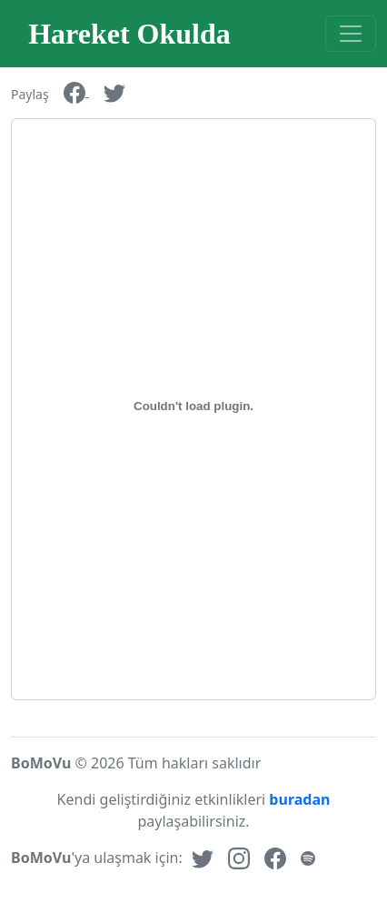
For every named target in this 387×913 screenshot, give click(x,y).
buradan (297, 799)
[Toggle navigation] (350, 33)
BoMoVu (41, 763)
